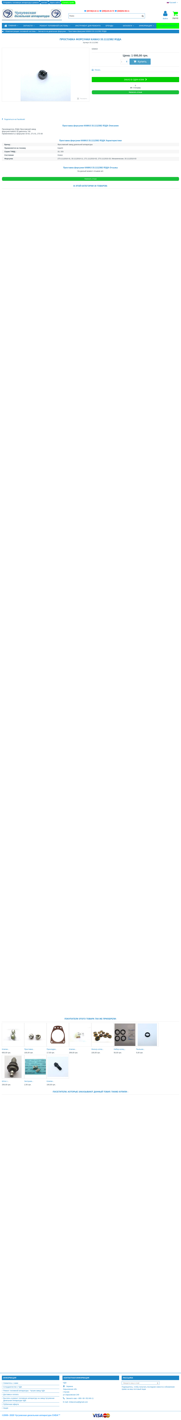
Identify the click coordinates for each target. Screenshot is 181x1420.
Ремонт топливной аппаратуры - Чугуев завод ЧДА (24, 1391)
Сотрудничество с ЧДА (12, 1387)
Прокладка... (52, 1049)
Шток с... (5, 1081)
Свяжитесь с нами (10, 1383)
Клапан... (5, 1049)
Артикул (86, 42)
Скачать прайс (68, 3)
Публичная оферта (11, 1404)
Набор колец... (120, 1049)
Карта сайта (55, 3)
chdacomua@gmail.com (78, 1402)
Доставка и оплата (10, 1394)
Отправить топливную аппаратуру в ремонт (21, 3)
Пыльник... (140, 1049)
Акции (5, 1408)
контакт (44, 3)
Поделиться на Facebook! (14, 119)
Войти (165, 18)
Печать (97, 70)
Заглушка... (28, 1081)
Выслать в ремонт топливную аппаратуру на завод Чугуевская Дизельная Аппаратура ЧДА (28, 1399)
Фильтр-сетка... (97, 1049)
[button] (29, 26)
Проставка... (29, 1049)
